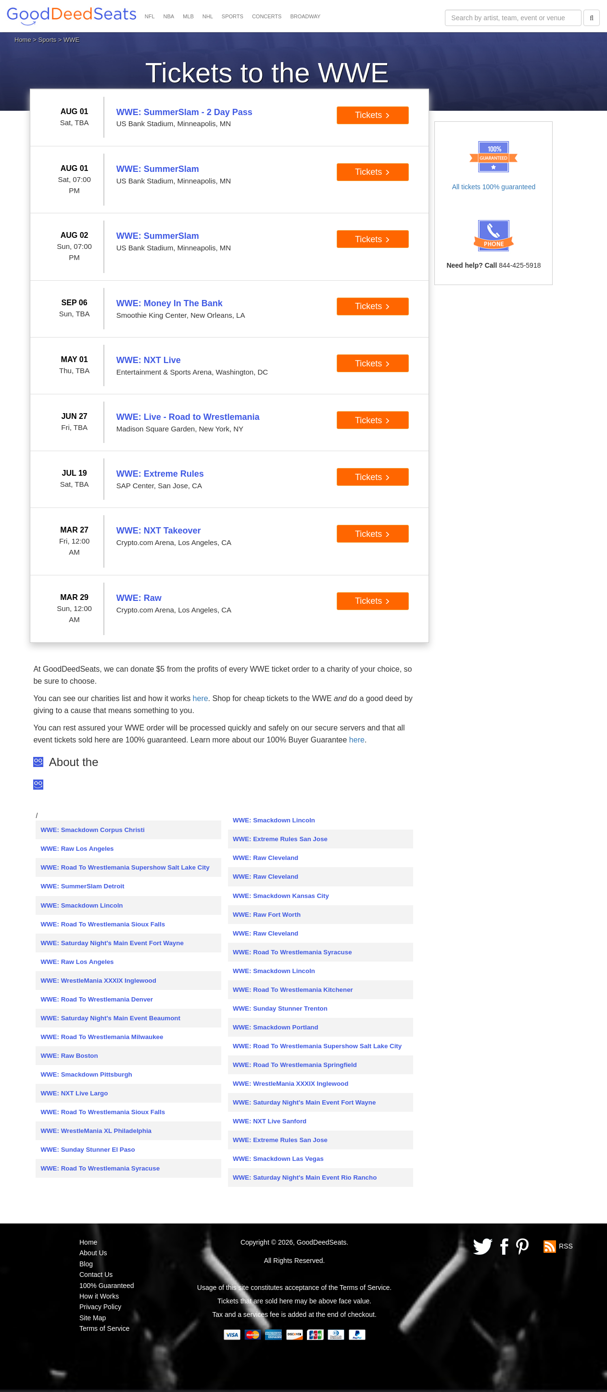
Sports (47, 39)
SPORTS (232, 16)
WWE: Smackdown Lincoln (81, 905)
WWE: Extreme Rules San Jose (280, 839)
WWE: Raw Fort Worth (267, 914)
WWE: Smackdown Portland (275, 1027)
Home (22, 39)
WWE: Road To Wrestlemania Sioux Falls (102, 924)
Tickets (372, 115)
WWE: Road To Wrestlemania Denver (96, 999)
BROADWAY (305, 16)
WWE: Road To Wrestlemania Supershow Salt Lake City (124, 867)
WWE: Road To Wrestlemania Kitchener (293, 989)
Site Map (92, 1318)
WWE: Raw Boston (69, 1055)
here (200, 698)
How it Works (99, 1296)
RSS (566, 1246)
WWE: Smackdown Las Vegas (278, 1158)
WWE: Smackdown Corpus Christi (92, 829)
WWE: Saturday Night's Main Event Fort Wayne (111, 943)
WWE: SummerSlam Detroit (82, 886)
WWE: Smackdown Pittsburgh (86, 1074)
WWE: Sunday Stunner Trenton (280, 1008)
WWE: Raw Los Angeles (77, 848)
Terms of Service (104, 1328)
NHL (207, 16)
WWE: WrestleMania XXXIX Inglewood (98, 980)
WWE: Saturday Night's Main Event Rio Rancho (305, 1177)
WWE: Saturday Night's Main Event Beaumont (110, 1018)
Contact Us (96, 1274)
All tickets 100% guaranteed (494, 187)
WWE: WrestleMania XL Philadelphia (96, 1130)
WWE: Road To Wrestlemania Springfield (295, 1064)
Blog (86, 1264)
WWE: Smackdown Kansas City (281, 895)
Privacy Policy (100, 1307)
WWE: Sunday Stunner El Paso (87, 1149)
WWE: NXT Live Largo (74, 1093)
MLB (188, 16)
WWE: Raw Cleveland (265, 857)
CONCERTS (267, 16)
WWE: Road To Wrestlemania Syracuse (100, 1168)
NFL (150, 16)
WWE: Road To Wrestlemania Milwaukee (101, 1037)
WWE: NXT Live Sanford (269, 1121)
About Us (93, 1253)
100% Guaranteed (106, 1285)
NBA (169, 16)
